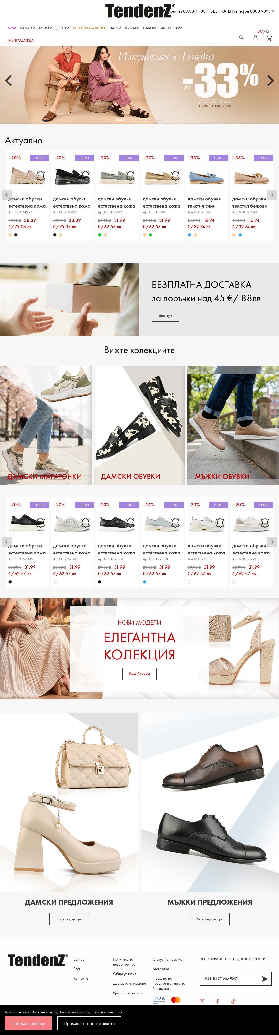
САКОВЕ (150, 28)
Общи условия (124, 973)
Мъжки (45, 28)
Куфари (132, 28)
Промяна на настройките (89, 1023)
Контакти (80, 978)
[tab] (120, 120)
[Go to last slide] (9, 80)
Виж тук (165, 315)
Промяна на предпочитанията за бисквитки (169, 983)
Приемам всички (28, 1023)
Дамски (27, 28)
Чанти (115, 28)
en (269, 31)
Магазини (161, 968)
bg (260, 31)
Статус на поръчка (167, 959)
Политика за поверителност (125, 962)
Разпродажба (20, 40)
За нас (78, 959)
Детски (62, 28)
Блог (76, 968)
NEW (11, 28)
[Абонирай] (265, 979)
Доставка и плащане (129, 983)
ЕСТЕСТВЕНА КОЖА (89, 28)
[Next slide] (270, 80)
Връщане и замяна (128, 992)
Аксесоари (171, 28)
